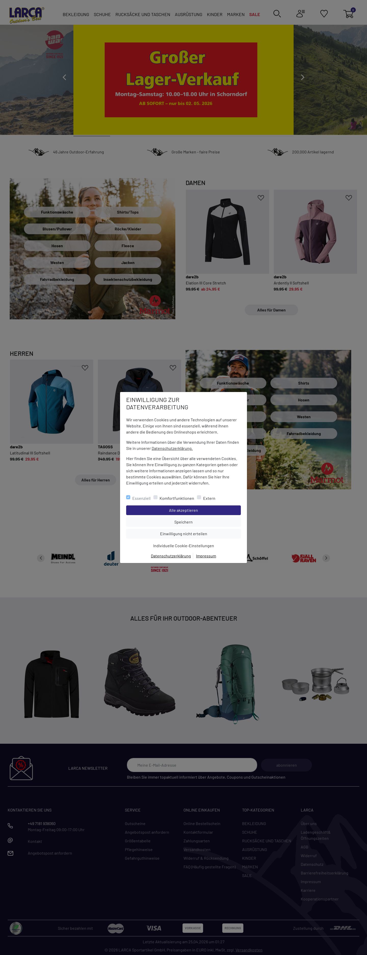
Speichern (207, 521)
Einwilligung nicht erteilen (195, 533)
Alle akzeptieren (204, 510)
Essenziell (141, 498)
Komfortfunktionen (177, 498)
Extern (209, 498)
